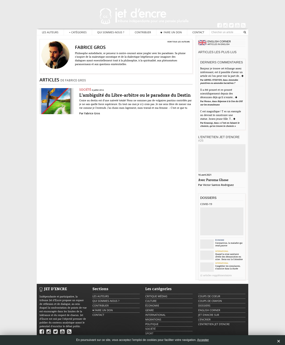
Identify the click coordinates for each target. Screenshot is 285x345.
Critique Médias (156, 296)
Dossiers (208, 198)
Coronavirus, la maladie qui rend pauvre (229, 244)
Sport (149, 333)
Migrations (153, 319)
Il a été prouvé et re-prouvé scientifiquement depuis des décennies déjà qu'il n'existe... (217, 94)
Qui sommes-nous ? (110, 32)
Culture (151, 301)
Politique (151, 324)
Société (85, 90)
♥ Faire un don (171, 32)
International (221, 251)
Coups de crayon (210, 301)
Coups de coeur (209, 296)
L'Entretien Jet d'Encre (219, 138)
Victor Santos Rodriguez (218, 185)
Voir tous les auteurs (178, 41)
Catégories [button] (78, 32)
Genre (149, 310)
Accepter (203, 339)
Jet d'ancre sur (208, 315)
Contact (198, 32)
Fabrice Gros (92, 113)
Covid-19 (206, 204)
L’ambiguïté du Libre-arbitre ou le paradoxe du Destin (135, 95)
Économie (219, 240)
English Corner (209, 310)
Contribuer (143, 32)
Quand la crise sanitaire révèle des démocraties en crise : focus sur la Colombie (229, 256)
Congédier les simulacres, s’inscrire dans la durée (227, 267)
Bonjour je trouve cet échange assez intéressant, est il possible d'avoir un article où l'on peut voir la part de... (221, 72)
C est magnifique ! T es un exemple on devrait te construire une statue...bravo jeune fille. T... (220, 115)
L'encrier (204, 319)
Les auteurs (50, 32)
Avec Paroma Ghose (213, 180)
